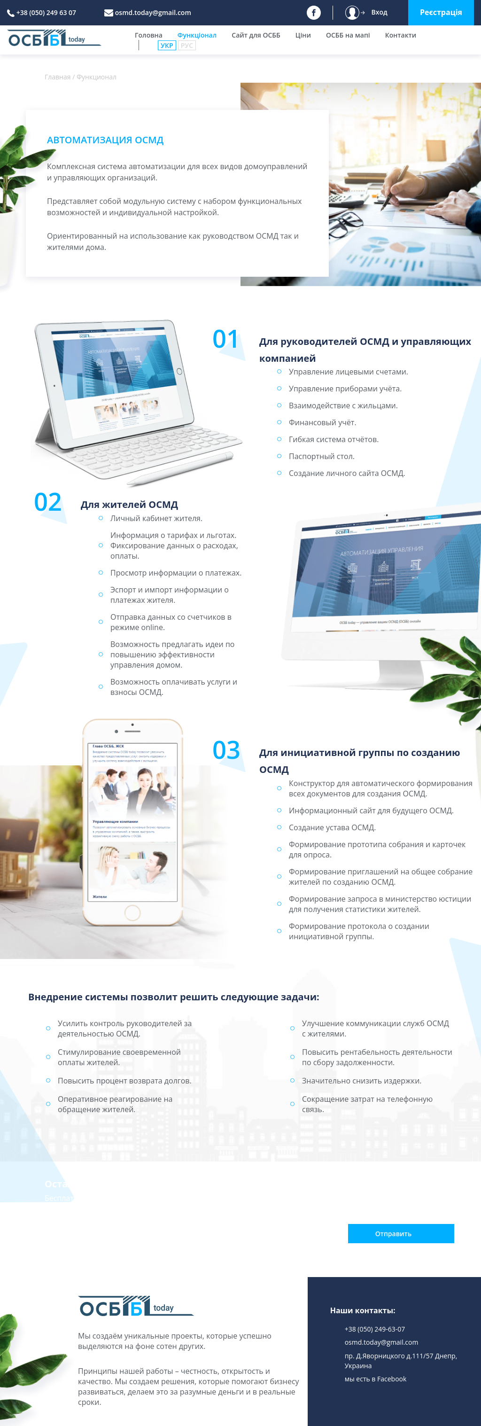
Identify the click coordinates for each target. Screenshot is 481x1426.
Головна (149, 35)
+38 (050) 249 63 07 (46, 12)
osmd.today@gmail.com (153, 12)
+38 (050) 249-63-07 (375, 1329)
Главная (58, 76)
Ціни (303, 35)
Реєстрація (441, 12)
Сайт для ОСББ (256, 35)
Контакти (401, 35)
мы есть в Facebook (376, 1378)
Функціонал (197, 35)
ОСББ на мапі (348, 35)
